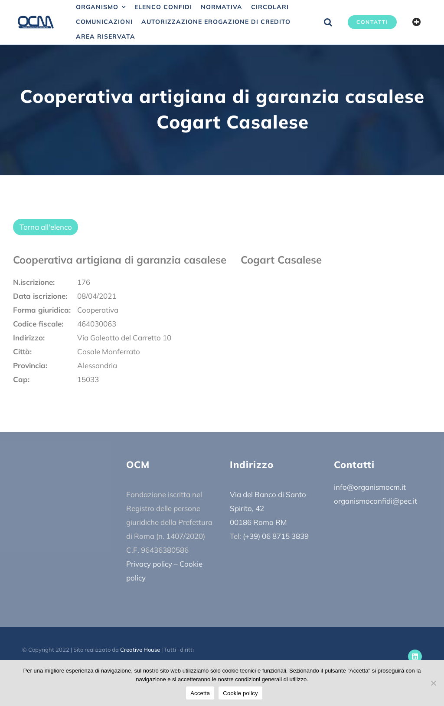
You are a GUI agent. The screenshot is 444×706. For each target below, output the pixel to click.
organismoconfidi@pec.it (375, 500)
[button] (328, 22)
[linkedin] (415, 656)
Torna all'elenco (46, 226)
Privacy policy (149, 563)
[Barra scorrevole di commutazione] (416, 22)
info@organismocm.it (370, 487)
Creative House (140, 649)
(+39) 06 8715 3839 (276, 536)
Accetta (200, 693)
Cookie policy (240, 693)
